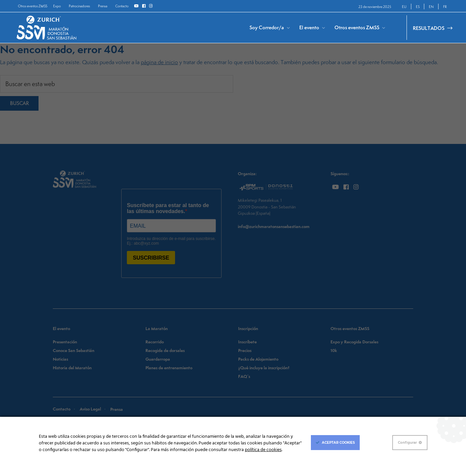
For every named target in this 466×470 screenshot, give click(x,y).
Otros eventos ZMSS (32, 6)
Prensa (102, 6)
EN (431, 6)
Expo (57, 6)
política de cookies (263, 450)
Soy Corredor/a (266, 27)
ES (417, 6)
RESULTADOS (428, 28)
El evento (309, 27)
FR (445, 6)
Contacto (122, 6)
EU (404, 6)
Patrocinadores (79, 6)
